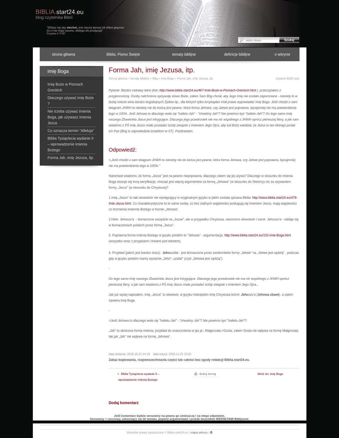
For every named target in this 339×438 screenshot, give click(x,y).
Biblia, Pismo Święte (123, 54)
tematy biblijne (184, 54)
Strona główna (118, 78)
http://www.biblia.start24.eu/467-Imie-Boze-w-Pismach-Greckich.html (207, 90)
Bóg (155, 78)
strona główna (63, 54)
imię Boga (167, 78)
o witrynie (282, 54)
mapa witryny (199, 432)
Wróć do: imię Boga (270, 373)
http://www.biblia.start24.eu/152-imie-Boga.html (257, 235)
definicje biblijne (237, 54)
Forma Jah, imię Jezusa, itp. (195, 78)
